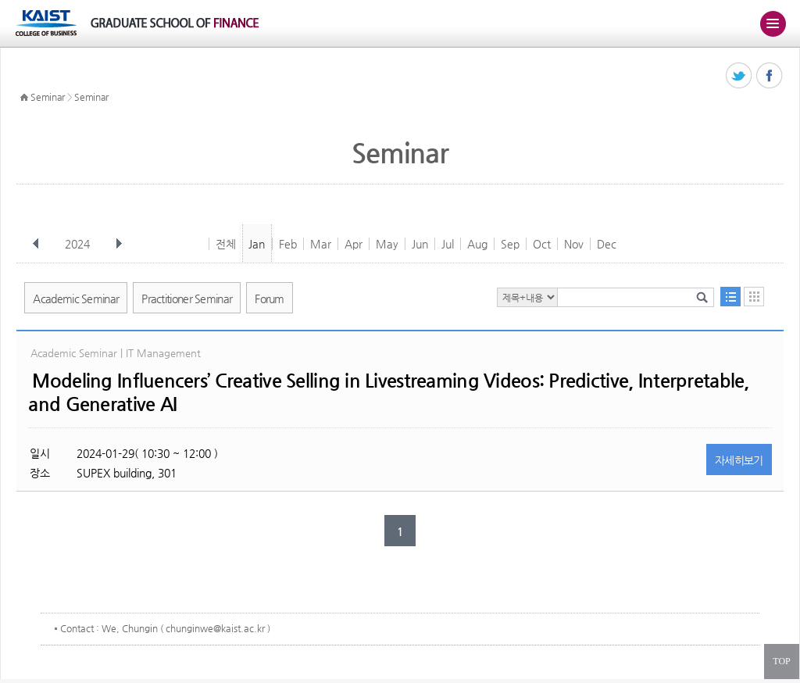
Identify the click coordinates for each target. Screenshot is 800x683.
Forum (269, 298)
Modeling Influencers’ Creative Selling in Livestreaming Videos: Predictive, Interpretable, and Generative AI (388, 392)
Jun (420, 244)
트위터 (739, 76)
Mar (320, 244)
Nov (574, 244)
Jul (447, 244)
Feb (288, 244)
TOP (781, 661)
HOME (24, 97)
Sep (510, 244)
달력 (754, 296)
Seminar (47, 96)
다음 (118, 243)
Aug (477, 244)
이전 (35, 243)
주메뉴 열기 (772, 23)
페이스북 (770, 76)
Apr (353, 244)
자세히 (739, 460)
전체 (226, 244)
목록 (730, 296)
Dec (606, 244)
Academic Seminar (76, 298)
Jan (256, 244)
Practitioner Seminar (186, 298)
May (387, 244)
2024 (79, 244)
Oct (542, 244)
